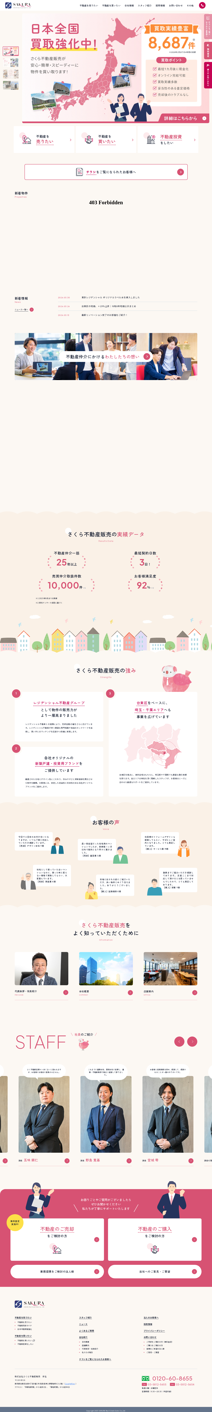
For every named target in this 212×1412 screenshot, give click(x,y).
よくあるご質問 (86, 1330)
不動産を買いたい (24, 1340)
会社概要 (85, 1342)
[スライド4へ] (11, 85)
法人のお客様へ (151, 1317)
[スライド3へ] (11, 74)
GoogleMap (70, 1383)
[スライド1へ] (11, 51)
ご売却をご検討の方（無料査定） (159, 1342)
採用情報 (148, 1324)
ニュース (83, 1324)
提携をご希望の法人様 (155, 1348)
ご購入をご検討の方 (154, 1345)
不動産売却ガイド (24, 1325)
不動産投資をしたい (25, 1344)
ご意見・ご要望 (152, 1352)
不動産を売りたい (24, 1322)
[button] (179, 1042)
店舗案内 (85, 1345)
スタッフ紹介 (85, 1317)
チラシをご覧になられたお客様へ (95, 1359)
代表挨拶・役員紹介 (90, 1348)
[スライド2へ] (11, 62)
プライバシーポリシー (154, 1330)
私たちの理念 (87, 1352)
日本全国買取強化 (24, 1329)
